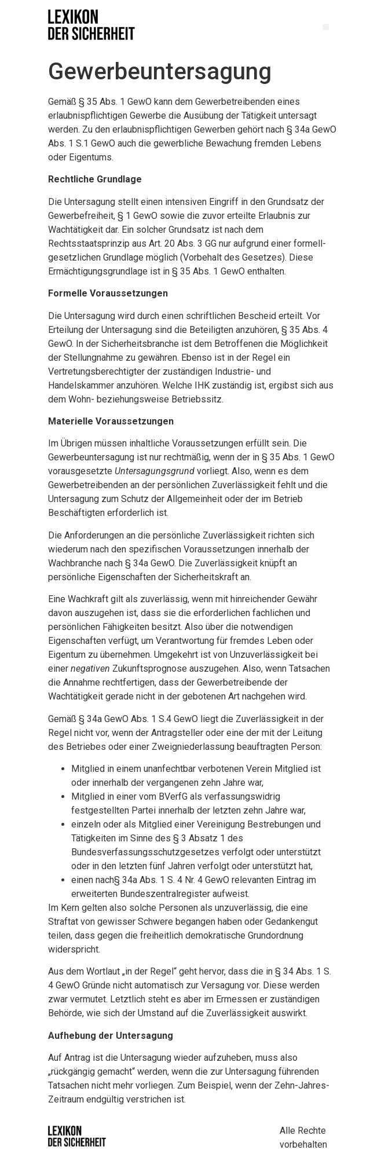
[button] (325, 27)
